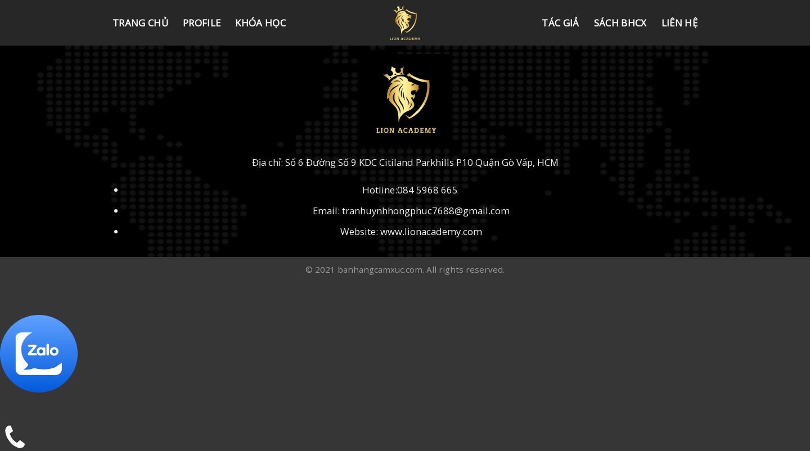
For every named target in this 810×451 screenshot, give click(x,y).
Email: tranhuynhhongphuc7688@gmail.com (411, 210)
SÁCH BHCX (620, 22)
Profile (201, 22)
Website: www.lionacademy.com (411, 231)
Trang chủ (140, 22)
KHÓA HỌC (260, 22)
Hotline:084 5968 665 (411, 189)
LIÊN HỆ (680, 22)
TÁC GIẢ (560, 22)
